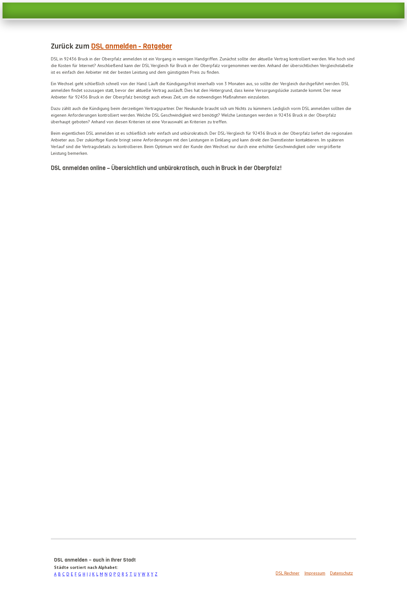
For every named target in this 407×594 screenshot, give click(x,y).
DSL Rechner (288, 573)
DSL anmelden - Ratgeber (131, 46)
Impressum (314, 573)
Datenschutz (341, 573)
